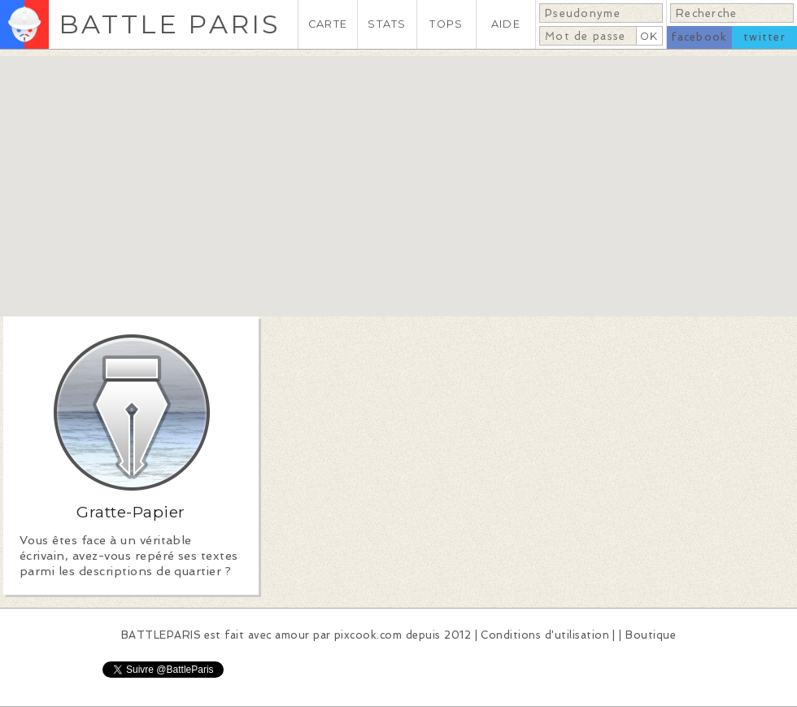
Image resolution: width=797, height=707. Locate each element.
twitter (764, 37)
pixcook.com (368, 635)
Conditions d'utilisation (545, 635)
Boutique (650, 635)
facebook (699, 37)
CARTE (327, 24)
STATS (387, 24)
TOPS (446, 24)
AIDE (505, 24)
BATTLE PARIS (170, 24)
